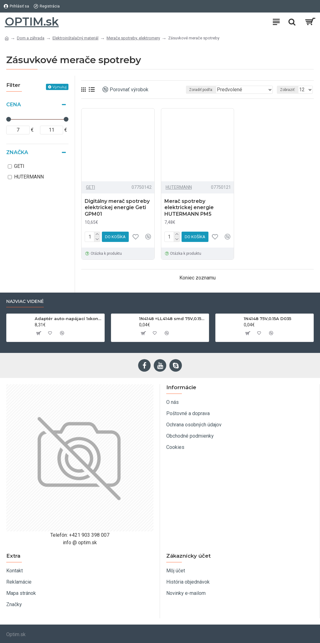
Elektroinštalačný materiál (75, 38)
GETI (90, 187)
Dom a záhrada (30, 38)
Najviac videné (25, 301)
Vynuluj (59, 86)
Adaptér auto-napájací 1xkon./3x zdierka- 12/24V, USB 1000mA (68, 318)
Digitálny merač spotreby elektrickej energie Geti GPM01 (117, 207)
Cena (13, 105)
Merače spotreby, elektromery (133, 38)
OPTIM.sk (32, 21)
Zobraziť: (287, 90)
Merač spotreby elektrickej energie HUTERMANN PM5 (189, 207)
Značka (17, 152)
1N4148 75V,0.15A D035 (267, 318)
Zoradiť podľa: (201, 90)
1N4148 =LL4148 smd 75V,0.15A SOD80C (173, 318)
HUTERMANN (179, 187)
